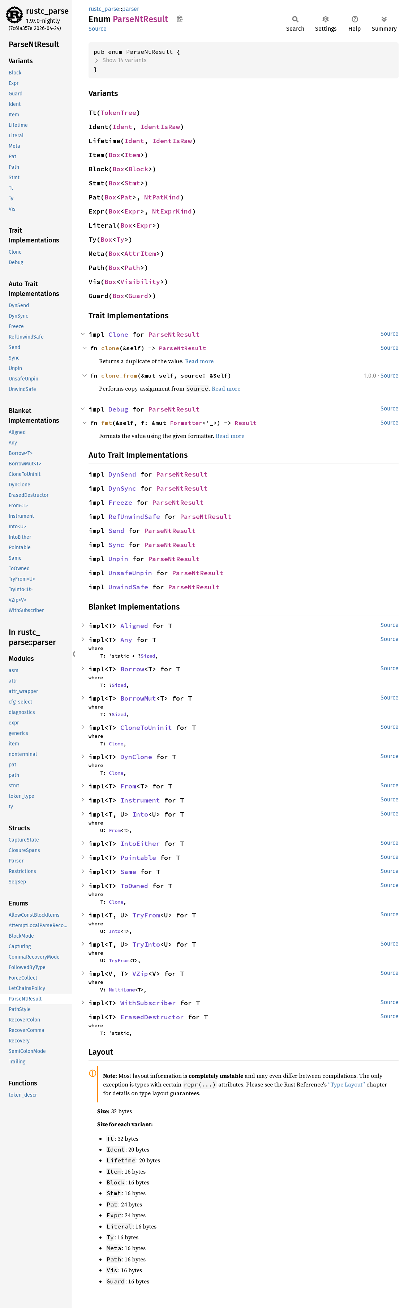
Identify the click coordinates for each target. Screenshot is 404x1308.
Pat (126, 197)
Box (114, 155)
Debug (118, 409)
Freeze (120, 502)
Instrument (140, 800)
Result (246, 422)
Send (116, 530)
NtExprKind (172, 211)
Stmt (132, 183)
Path (132, 267)
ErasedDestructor (152, 1017)
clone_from (119, 375)
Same (128, 872)
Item (132, 155)
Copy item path (180, 19)
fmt (106, 422)
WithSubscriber (148, 1003)
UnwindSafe (128, 587)
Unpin (118, 559)
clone (110, 348)
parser (130, 8)
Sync (116, 545)
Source (98, 28)
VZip (140, 973)
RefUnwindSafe (134, 516)
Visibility (140, 281)
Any (126, 640)
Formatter (186, 422)
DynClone (136, 757)
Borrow (132, 669)
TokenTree (118, 112)
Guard (138, 296)
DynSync (122, 488)
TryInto (146, 944)
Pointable (138, 857)
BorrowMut (138, 698)
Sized (148, 656)
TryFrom (146, 915)
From (128, 786)
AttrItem (140, 253)
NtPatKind (162, 197)
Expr (132, 211)
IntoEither (140, 843)
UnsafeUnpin (130, 573)
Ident (122, 126)
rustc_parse (47, 11)
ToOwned (134, 886)
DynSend (122, 474)
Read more (199, 361)
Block (138, 169)
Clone (118, 334)
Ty (120, 239)
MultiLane (122, 989)
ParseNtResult (174, 334)
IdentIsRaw (160, 126)
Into (140, 814)
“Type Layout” (346, 1084)
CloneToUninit (146, 727)
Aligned (134, 625)
